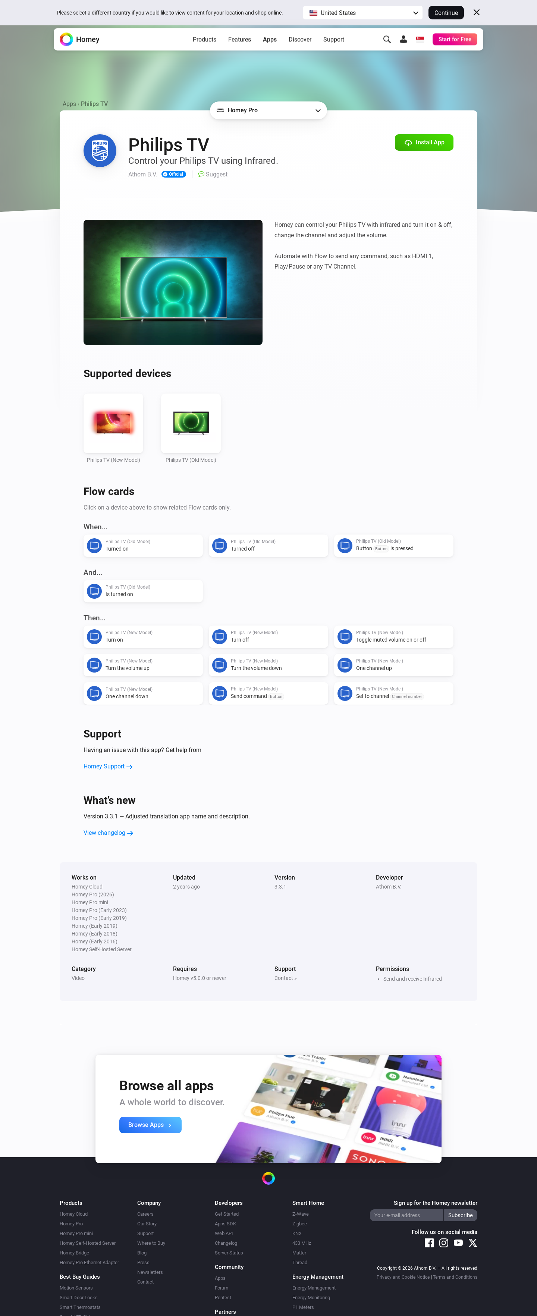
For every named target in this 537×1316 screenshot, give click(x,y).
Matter (299, 1253)
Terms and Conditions (455, 1277)
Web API (224, 1233)
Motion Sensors (76, 1288)
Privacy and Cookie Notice (403, 1277)
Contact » (285, 978)
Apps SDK (225, 1223)
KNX (297, 1233)
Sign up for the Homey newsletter (435, 1203)
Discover (300, 48)
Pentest (223, 1297)
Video (78, 978)
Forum (221, 1288)
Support (333, 48)
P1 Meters (303, 1307)
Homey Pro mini (76, 1233)
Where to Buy (151, 1243)
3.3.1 (280, 887)
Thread (299, 1262)
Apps (270, 48)
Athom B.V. (389, 887)
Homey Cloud (74, 1214)
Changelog (226, 1243)
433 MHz (301, 1243)
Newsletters (150, 1272)
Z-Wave (300, 1214)
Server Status (229, 1253)
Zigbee (299, 1223)
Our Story (147, 1223)
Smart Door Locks (79, 1297)
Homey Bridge (74, 1253)
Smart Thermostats (80, 1307)
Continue (446, 12)
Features (239, 48)
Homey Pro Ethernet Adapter (89, 1262)
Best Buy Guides (80, 1276)
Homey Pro (71, 1223)
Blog (142, 1253)
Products (204, 48)
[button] (363, 12)
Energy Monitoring (311, 1297)
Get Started (227, 1214)
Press (143, 1262)
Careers (145, 1214)
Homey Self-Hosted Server (88, 1243)
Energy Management (314, 1288)
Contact (145, 1282)
